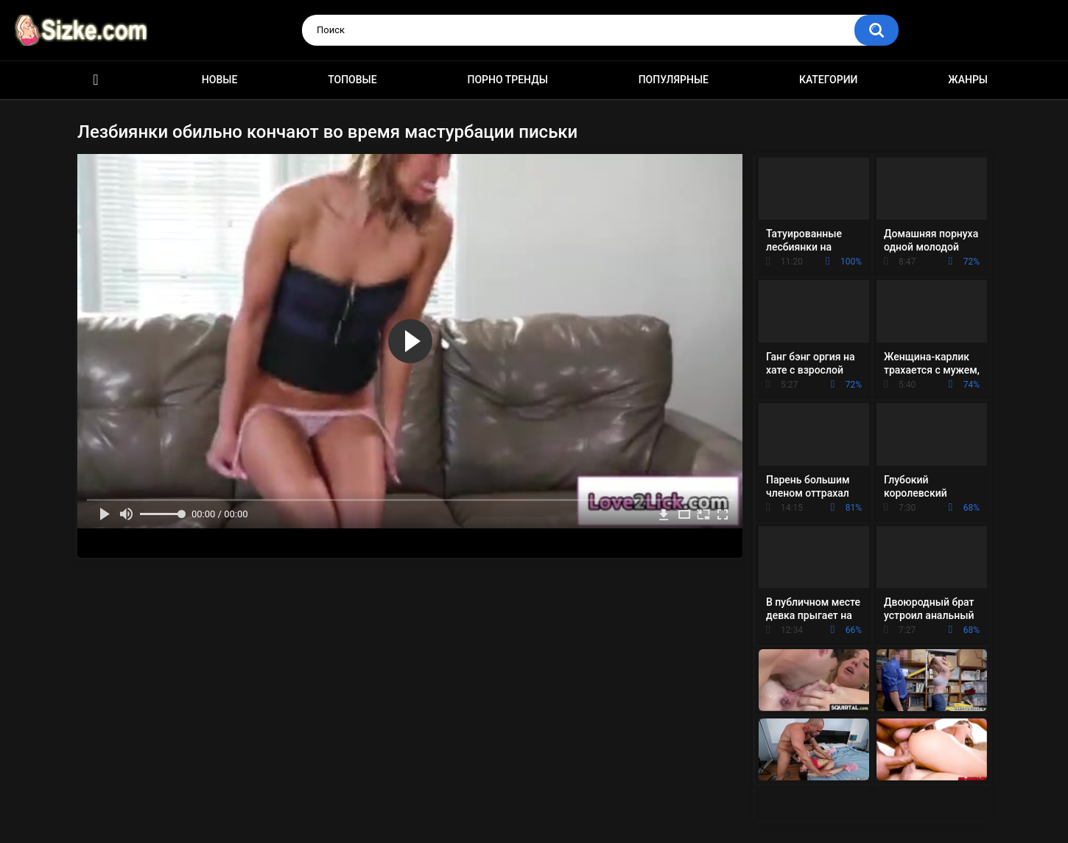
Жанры (968, 79)
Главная (95, 80)
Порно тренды (507, 79)
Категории (828, 79)
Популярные (674, 79)
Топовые (352, 79)
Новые (219, 79)
